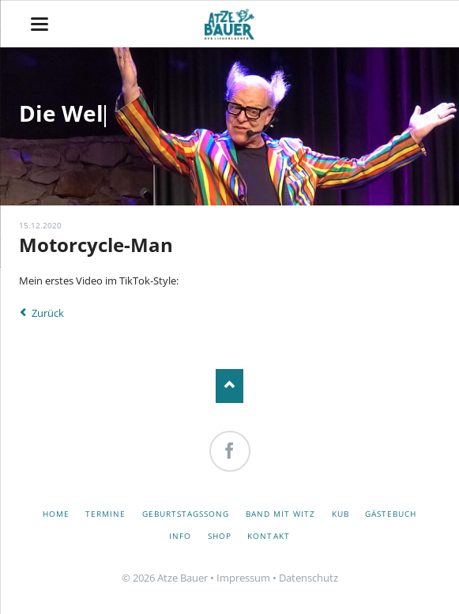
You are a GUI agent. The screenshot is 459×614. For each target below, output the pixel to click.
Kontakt (268, 535)
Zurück (48, 313)
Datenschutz (308, 578)
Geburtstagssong (186, 513)
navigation (39, 24)
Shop (219, 535)
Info (180, 535)
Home (56, 513)
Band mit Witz (281, 513)
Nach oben (229, 386)
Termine (105, 513)
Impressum (243, 578)
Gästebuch (390, 513)
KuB (340, 513)
